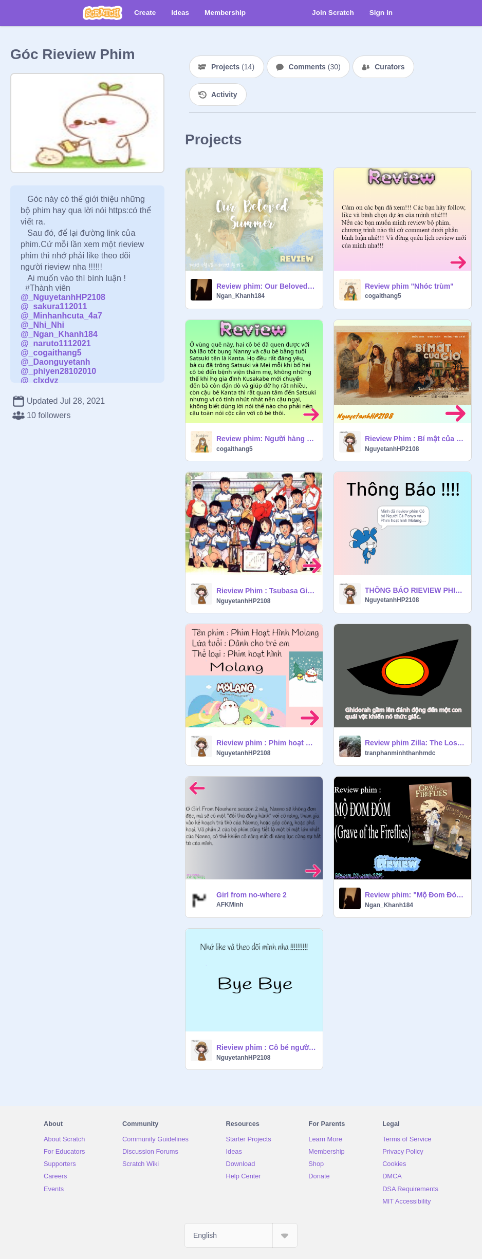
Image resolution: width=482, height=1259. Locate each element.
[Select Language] (241, 1235)
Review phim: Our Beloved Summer (266, 286)
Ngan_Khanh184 (240, 295)
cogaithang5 (383, 295)
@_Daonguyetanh (55, 362)
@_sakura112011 (54, 306)
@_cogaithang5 (51, 352)
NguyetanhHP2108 (392, 449)
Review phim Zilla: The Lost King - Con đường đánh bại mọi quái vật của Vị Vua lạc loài (415, 743)
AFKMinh (230, 904)
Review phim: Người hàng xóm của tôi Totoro (266, 439)
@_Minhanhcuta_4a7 (61, 315)
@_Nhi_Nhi (42, 325)
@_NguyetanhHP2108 (63, 297)
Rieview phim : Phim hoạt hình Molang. (266, 743)
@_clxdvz (39, 380)
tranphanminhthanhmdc (400, 753)
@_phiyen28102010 (58, 371)
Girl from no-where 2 (251, 895)
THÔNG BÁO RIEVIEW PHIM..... (415, 590)
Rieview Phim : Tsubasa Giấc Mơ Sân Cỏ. (266, 591)
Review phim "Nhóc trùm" (409, 286)
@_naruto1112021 (56, 343)
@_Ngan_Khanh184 (59, 334)
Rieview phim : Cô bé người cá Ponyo (266, 1047)
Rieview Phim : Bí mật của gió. (415, 439)
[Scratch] (102, 13)
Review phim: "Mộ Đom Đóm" (415, 895)
